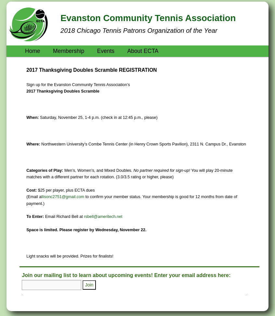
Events (106, 51)
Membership (68, 51)
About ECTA (142, 51)
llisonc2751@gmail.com (62, 197)
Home (32, 51)
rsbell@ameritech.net (103, 216)
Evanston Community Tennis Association (148, 18)
